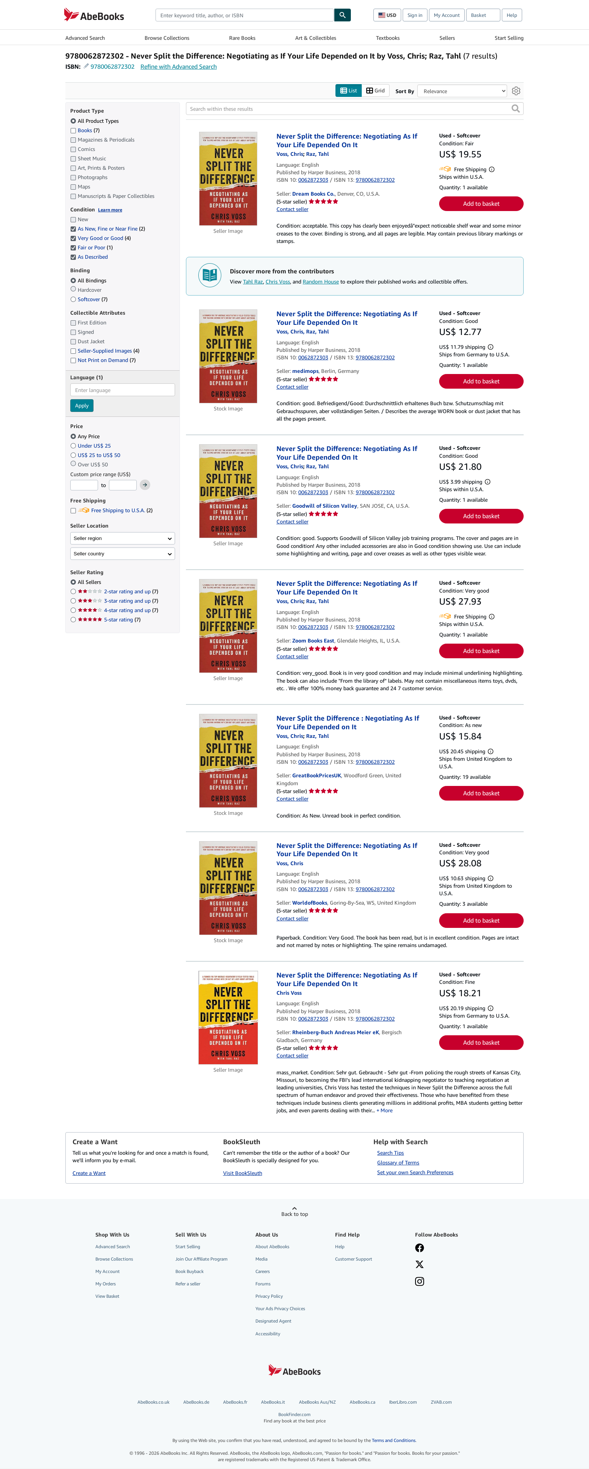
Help (512, 15)
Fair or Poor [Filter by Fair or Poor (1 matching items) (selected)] (91, 247)
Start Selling (509, 38)
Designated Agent (273, 1321)
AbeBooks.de (196, 1402)
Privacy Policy (269, 1296)
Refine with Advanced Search (178, 66)
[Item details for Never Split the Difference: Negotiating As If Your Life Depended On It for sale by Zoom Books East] (228, 626)
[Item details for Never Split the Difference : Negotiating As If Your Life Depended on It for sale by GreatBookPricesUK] (228, 761)
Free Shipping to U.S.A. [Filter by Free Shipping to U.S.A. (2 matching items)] (111, 510)
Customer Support (353, 1259)
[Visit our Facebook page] (419, 1248)
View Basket (107, 1296)
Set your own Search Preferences (415, 1172)
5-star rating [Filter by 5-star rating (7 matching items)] (109, 620)
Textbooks (388, 38)
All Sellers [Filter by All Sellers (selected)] (90, 582)
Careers (262, 1271)
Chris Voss (278, 281)
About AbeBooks (272, 1246)
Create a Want (89, 1173)
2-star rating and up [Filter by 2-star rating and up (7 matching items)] (118, 591)
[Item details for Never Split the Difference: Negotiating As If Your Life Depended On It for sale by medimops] (228, 357)
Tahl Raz (253, 281)
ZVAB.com (441, 1402)
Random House (321, 281)
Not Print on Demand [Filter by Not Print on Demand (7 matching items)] (103, 360)
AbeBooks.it (273, 1402)
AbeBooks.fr (235, 1402)
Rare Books (242, 38)
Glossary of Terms (398, 1162)
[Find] (342, 15)
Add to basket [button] (481, 204)
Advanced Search (85, 38)
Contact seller (292, 209)
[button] (516, 109)
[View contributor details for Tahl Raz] (317, 154)
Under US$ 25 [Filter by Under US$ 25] (91, 445)
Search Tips (390, 1152)
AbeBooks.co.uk (153, 1402)
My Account (447, 15)
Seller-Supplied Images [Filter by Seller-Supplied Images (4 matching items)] (104, 351)
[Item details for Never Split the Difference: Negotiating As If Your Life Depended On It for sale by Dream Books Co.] (228, 179)
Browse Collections (167, 38)
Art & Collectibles (315, 38)
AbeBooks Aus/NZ (317, 1402)
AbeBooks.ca (362, 1402)
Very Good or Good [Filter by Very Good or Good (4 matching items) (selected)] (100, 238)
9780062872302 (112, 66)
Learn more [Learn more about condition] (110, 210)
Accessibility (267, 1333)
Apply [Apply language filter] (82, 406)
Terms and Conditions (393, 1440)
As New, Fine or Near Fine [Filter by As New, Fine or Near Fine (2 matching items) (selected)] (107, 229)
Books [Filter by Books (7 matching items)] (85, 130)
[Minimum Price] (84, 485)
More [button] (387, 1110)
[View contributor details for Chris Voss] (289, 154)
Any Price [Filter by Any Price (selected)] (85, 436)
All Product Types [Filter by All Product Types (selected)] (95, 121)
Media (261, 1259)
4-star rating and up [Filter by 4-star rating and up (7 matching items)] (118, 610)
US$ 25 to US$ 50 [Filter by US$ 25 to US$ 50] (96, 455)
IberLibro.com (403, 1402)
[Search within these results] (355, 109)
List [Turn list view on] (348, 90)
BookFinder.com (295, 1418)
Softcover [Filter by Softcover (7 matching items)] (88, 299)
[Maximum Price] (123, 485)
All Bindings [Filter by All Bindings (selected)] (89, 280)
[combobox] (245, 15)
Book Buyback (189, 1271)
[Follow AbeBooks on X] (419, 1265)
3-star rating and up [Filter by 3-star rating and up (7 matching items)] (118, 601)
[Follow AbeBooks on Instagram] (419, 1282)
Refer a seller (187, 1284)
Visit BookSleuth (242, 1173)
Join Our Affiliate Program (201, 1259)
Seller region (88, 538)
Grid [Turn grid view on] (375, 90)
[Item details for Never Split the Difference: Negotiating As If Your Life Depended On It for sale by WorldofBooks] (228, 888)
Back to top (294, 1214)
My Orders (105, 1284)
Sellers (447, 38)
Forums (262, 1284)
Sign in (415, 15)
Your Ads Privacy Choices (280, 1309)
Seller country (89, 554)
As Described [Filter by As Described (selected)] (89, 257)
